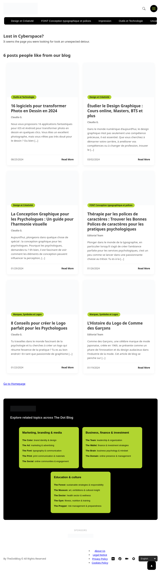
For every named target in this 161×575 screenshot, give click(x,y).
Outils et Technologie (131, 20)
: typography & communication (42, 450)
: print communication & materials (43, 456)
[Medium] (126, 558)
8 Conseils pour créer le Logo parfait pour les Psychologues (39, 325)
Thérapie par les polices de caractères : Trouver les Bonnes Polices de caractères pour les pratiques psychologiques (117, 221)
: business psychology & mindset (107, 450)
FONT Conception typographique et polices (66, 20)
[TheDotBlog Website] (133, 558)
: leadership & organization (104, 440)
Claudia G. (16, 117)
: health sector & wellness (72, 495)
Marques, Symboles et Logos (27, 314)
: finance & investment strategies (107, 445)
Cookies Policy (100, 562)
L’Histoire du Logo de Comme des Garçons (115, 325)
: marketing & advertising (38, 445)
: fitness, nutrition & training (72, 500)
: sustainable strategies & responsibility (79, 485)
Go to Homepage (14, 384)
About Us (100, 551)
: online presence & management (108, 456)
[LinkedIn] (113, 558)
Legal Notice (100, 554)
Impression (105, 20)
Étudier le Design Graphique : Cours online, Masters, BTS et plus (115, 110)
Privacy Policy (100, 558)
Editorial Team (95, 235)
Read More (67, 159)
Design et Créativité (22, 20)
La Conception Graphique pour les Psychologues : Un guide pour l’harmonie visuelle (42, 219)
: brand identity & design (39, 440)
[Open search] (143, 8)
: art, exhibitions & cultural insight (77, 490)
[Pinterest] (120, 558)
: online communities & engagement (45, 461)
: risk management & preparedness (77, 506)
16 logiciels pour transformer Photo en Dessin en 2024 (38, 108)
